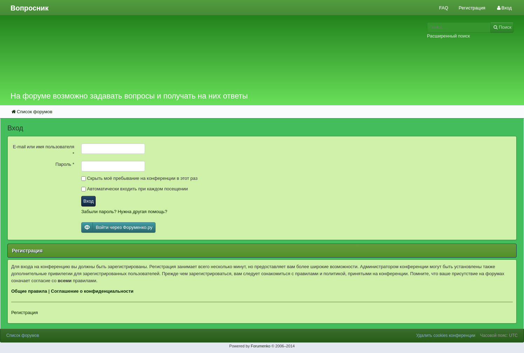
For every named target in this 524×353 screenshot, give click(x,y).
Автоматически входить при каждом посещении (134, 188)
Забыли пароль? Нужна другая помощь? (124, 211)
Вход (88, 201)
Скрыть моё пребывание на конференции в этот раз (139, 178)
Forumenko (260, 346)
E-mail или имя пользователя (43, 150)
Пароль (64, 164)
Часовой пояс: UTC (499, 335)
